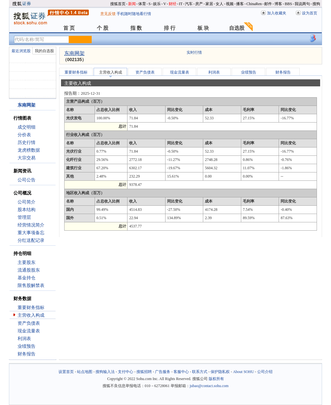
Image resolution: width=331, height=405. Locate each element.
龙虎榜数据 (29, 150)
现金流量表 (29, 331)
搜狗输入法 (105, 371)
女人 (219, 4)
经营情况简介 (31, 225)
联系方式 (199, 371)
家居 (209, 4)
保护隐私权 (220, 371)
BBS (288, 4)
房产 (199, 4)
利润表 (24, 338)
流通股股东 (29, 270)
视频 (230, 4)
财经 (172, 4)
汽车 (189, 4)
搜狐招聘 (144, 371)
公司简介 (26, 202)
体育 (142, 4)
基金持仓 (26, 277)
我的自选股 (44, 51)
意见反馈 (108, 14)
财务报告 (26, 354)
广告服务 (162, 371)
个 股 (102, 28)
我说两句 (302, 4)
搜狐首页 (118, 4)
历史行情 (26, 142)
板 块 (203, 28)
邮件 (268, 4)
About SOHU (243, 371)
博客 (278, 4)
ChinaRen (254, 4)
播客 (240, 4)
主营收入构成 (31, 315)
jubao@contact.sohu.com (209, 386)
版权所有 (216, 379)
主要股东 (26, 262)
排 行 (169, 28)
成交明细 (26, 127)
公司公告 (26, 180)
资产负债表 (29, 323)
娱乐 (157, 4)
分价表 (24, 134)
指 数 (136, 28)
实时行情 (194, 52)
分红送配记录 (31, 240)
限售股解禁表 (31, 285)
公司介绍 (265, 371)
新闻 (132, 4)
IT (180, 4)
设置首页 (66, 371)
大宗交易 (26, 157)
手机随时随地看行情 (134, 14)
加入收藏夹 (276, 13)
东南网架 (74, 53)
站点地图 (84, 371)
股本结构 (26, 209)
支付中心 (125, 371)
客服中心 (181, 371)
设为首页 (309, 13)
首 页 (69, 28)
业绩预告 (26, 346)
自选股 (236, 28)
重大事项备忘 (31, 232)
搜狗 (316, 4)
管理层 (24, 217)
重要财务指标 (31, 307)
